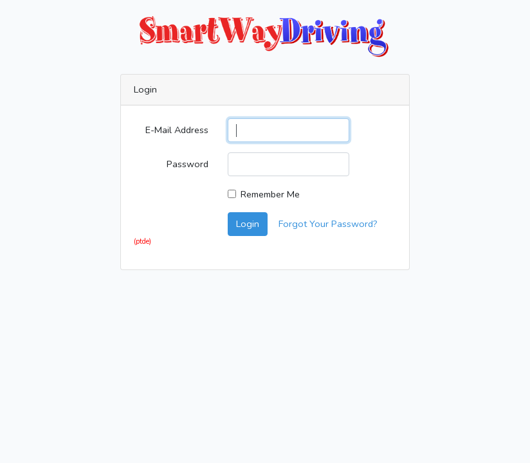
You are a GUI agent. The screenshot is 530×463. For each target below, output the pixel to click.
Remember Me (270, 194)
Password (187, 164)
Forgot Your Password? (328, 223)
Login (247, 223)
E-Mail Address (176, 129)
